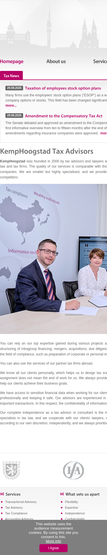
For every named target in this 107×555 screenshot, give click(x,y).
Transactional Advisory (21, 502)
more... (11, 106)
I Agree (53, 548)
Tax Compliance (16, 513)
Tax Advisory (14, 507)
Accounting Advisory (19, 519)
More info (53, 541)
